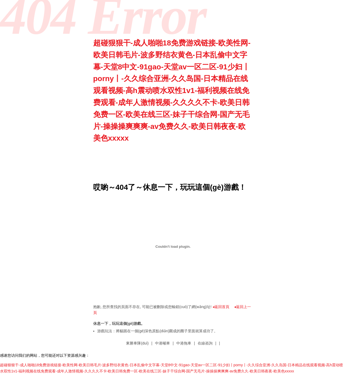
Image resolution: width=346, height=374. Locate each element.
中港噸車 (162, 343)
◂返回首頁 (221, 307)
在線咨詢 (205, 343)
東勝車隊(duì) (137, 343)
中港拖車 (183, 343)
